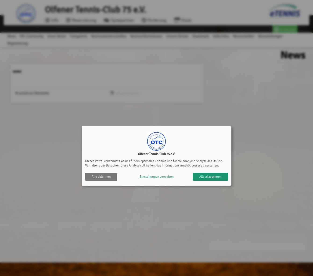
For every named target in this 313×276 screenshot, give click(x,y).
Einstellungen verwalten (157, 176)
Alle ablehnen (101, 176)
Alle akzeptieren (210, 176)
